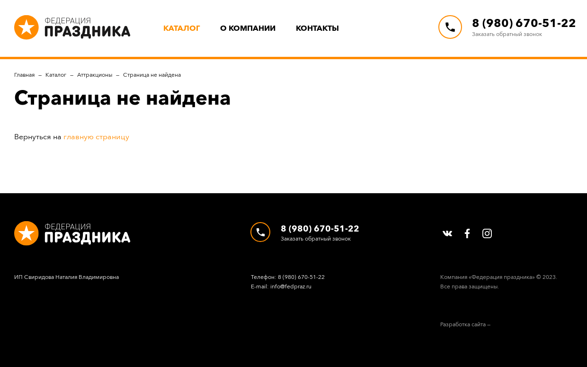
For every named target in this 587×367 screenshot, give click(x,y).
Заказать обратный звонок (507, 34)
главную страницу (96, 136)
